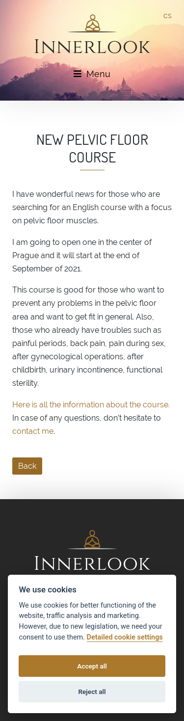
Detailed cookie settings (125, 637)
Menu (92, 74)
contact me (32, 431)
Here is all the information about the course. (91, 404)
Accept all (92, 666)
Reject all (91, 691)
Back (27, 466)
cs (167, 15)
